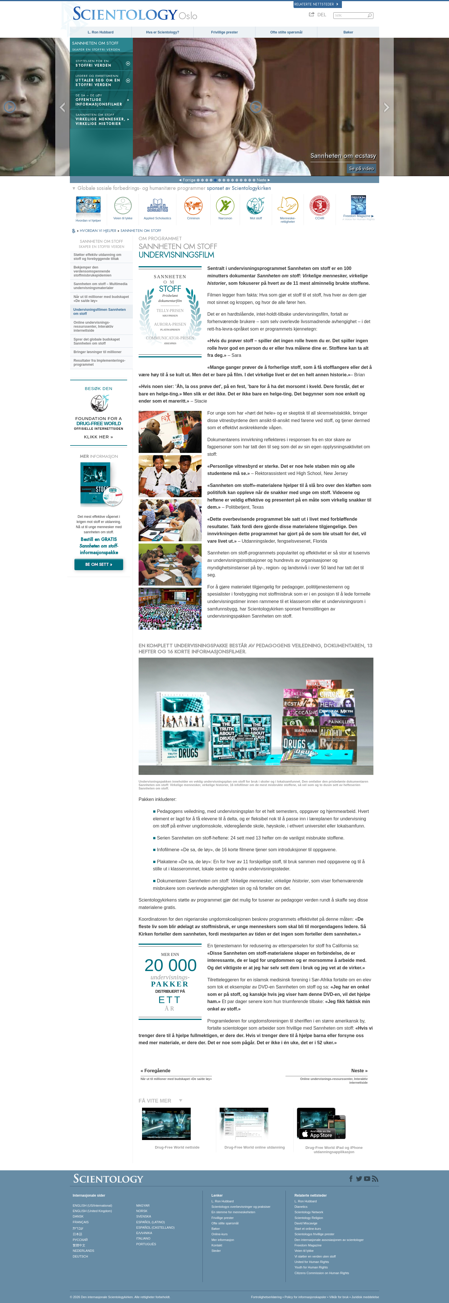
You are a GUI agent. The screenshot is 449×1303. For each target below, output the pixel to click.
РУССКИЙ (80, 1240)
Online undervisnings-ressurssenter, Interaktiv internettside (93, 327)
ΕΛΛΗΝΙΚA (144, 1233)
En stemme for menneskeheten (233, 1212)
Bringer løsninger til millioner (97, 352)
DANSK (78, 1216)
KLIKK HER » (98, 436)
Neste (261, 180)
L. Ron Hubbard (101, 32)
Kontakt (216, 1245)
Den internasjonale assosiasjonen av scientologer (329, 1240)
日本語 (77, 1234)
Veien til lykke (123, 207)
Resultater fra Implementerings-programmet (99, 363)
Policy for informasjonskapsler (305, 1297)
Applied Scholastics (157, 207)
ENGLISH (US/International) (92, 1205)
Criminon (193, 207)
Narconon (225, 207)
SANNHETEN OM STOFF (141, 230)
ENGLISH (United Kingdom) (92, 1211)
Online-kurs (219, 1234)
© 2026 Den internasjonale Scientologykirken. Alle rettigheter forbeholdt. (120, 1297)
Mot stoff (255, 207)
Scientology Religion (308, 1218)
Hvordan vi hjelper (88, 220)
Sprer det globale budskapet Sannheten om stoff (97, 341)
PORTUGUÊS (146, 1244)
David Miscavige (305, 1223)
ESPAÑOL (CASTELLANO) (155, 1227)
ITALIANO (143, 1238)
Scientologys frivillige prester (314, 1234)
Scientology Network (308, 1212)
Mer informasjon (222, 1240)
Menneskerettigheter (287, 209)
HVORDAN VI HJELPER (98, 230)
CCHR (319, 207)
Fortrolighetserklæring (266, 1297)
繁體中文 (79, 1245)
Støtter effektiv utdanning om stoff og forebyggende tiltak (97, 257)
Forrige (189, 180)
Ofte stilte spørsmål (286, 32)
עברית (78, 1228)
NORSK (141, 1211)
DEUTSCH (80, 1256)
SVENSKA (143, 1216)
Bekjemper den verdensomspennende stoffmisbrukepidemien (92, 271)
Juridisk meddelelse (365, 1297)
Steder (215, 1250)
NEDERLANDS (83, 1250)
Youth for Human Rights (311, 1267)
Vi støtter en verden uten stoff (315, 1256)
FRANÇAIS (81, 1222)
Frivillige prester (224, 32)
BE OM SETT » (98, 564)
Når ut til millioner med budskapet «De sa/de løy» (101, 299)
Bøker (348, 32)
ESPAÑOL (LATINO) (150, 1222)
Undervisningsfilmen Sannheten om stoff (99, 312)
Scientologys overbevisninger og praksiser (240, 1206)
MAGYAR (143, 1205)
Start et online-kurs (307, 1228)
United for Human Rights (311, 1262)
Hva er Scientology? (162, 32)
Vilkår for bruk (339, 1297)
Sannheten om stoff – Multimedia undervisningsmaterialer (100, 286)
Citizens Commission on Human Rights (321, 1273)
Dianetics (300, 1206)
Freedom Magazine (359, 217)
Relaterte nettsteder (316, 4)
